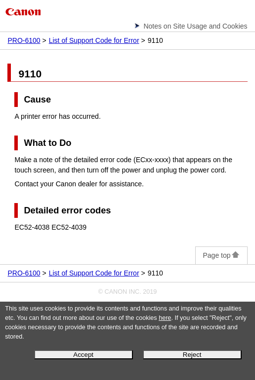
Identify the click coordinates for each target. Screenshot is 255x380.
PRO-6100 (23, 40)
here (165, 317)
